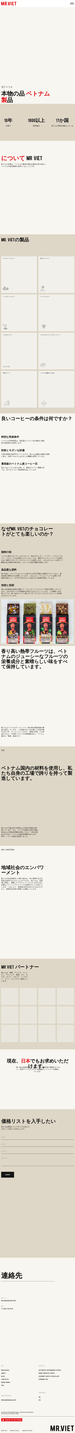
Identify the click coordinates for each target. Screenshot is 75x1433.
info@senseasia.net (8, 1301)
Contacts (4, 1379)
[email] (37, 1144)
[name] (37, 1137)
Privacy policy (14, 1430)
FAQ (2, 1385)
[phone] (37, 1151)
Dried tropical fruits (46, 1373)
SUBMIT (7, 1175)
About (3, 1373)
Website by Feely (27, 1430)
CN (40, 1400)
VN (39, 1397)
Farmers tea (43, 1379)
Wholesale (5, 1370)
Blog (3, 1376)
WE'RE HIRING (5, 1382)
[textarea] (37, 1161)
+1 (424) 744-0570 (7, 1309)
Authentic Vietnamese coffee (50, 1370)
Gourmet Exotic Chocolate (49, 1376)
